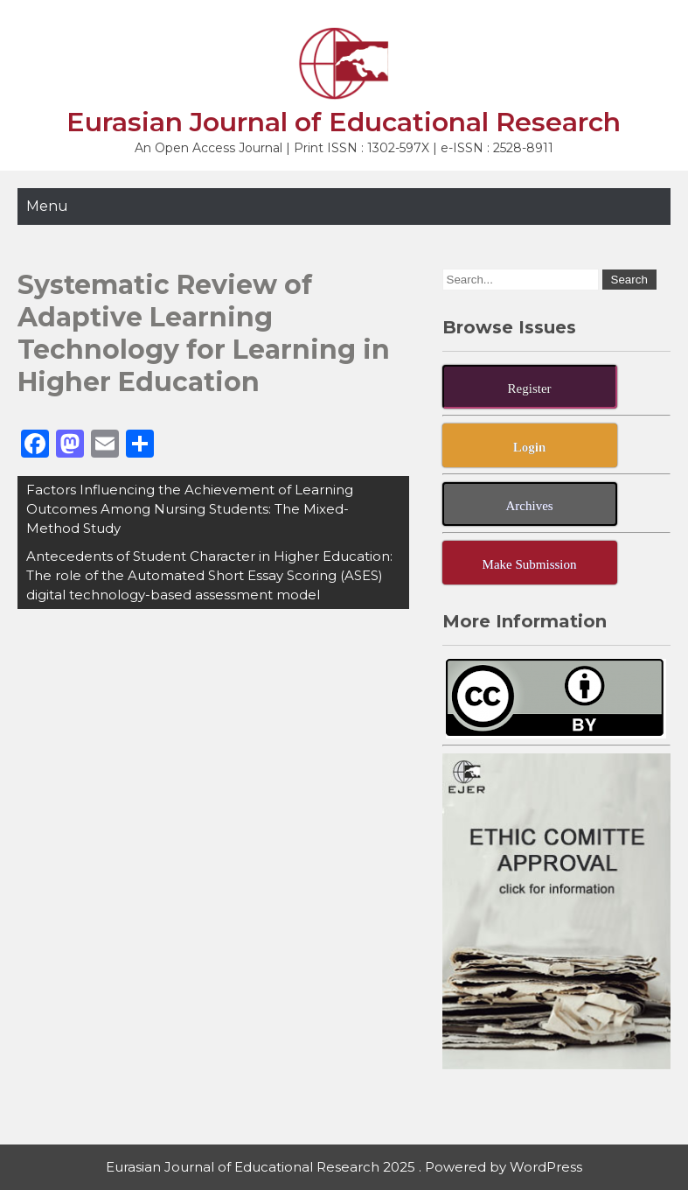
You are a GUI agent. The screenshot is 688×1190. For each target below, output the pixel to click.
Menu (47, 206)
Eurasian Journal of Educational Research (343, 122)
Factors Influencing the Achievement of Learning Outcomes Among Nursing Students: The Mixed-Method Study (189, 508)
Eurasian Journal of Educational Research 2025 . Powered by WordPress (344, 1166)
